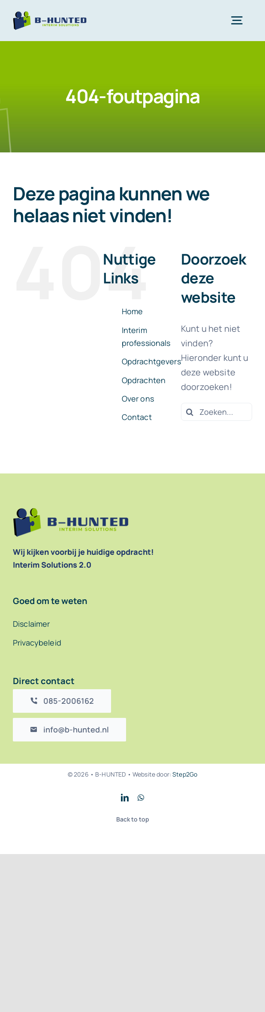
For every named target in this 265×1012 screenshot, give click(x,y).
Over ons (138, 398)
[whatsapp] (141, 797)
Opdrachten (144, 380)
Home (132, 311)
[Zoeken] (190, 412)
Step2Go (184, 774)
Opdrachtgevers (151, 361)
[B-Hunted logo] (50, 15)
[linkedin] (125, 797)
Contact (137, 417)
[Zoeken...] (216, 412)
